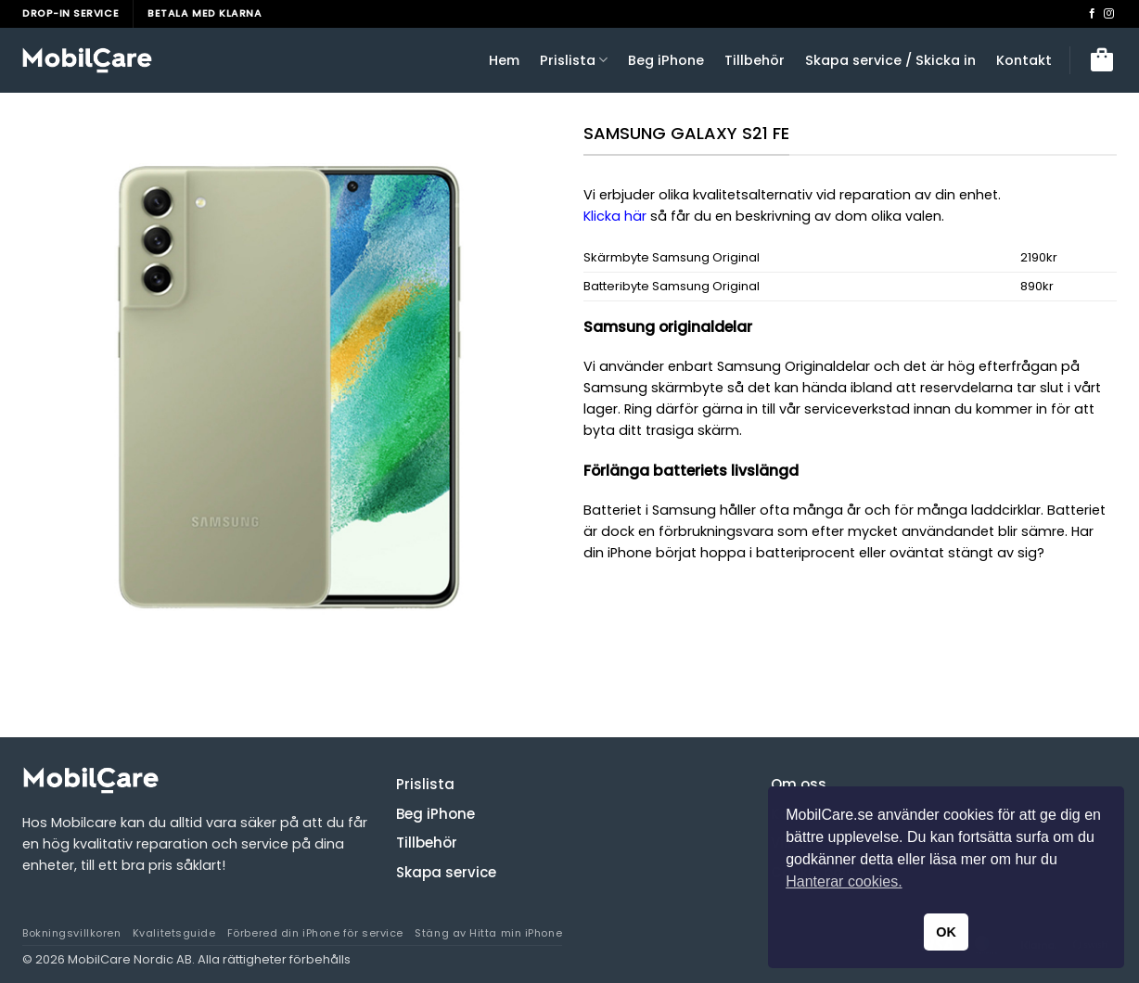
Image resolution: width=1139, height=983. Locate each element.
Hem (504, 60)
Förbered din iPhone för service (315, 933)
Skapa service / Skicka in (890, 60)
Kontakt (1024, 60)
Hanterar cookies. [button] (844, 881)
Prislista (574, 60)
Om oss (798, 784)
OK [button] (946, 932)
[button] (1102, 60)
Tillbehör (754, 60)
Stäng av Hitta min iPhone (488, 933)
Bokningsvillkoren (71, 933)
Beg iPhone (666, 60)
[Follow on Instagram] (1109, 13)
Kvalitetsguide (174, 933)
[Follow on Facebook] (1092, 13)
